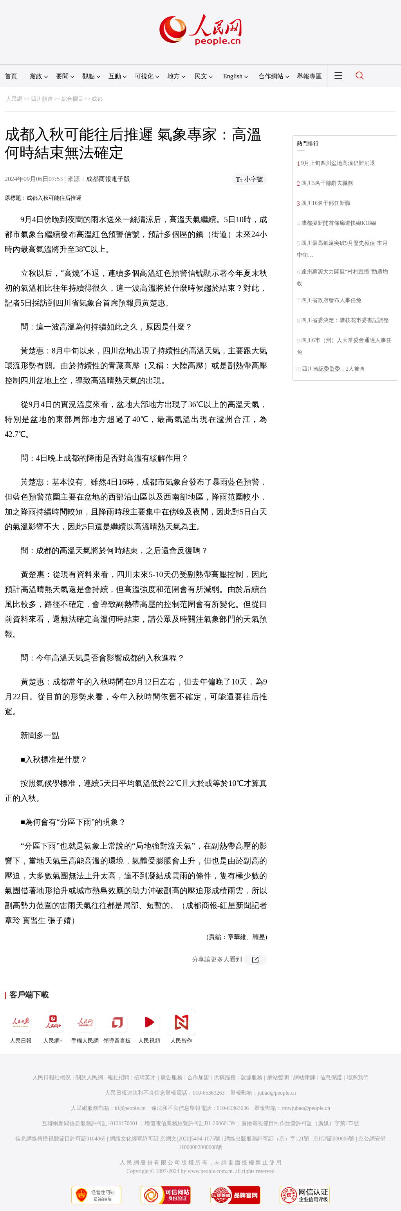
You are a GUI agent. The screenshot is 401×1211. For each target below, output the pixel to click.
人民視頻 (149, 1026)
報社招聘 (119, 1078)
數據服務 (251, 1078)
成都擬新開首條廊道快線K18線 (338, 223)
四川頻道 (42, 99)
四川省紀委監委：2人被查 (333, 369)
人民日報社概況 (52, 1078)
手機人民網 (85, 1026)
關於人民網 (89, 1078)
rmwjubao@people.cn (306, 1108)
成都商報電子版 (108, 179)
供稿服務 (225, 1078)
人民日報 (20, 1026)
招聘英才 (145, 1078)
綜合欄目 (72, 99)
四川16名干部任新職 (325, 203)
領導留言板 (117, 1026)
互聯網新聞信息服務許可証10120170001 (90, 1123)
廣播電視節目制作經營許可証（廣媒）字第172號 (300, 1123)
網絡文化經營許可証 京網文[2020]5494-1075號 (165, 1139)
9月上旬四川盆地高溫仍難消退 (338, 163)
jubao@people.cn (277, 1093)
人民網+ (53, 1026)
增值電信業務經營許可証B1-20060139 (190, 1123)
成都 (97, 99)
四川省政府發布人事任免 (331, 300)
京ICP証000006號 (334, 1139)
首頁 (11, 76)
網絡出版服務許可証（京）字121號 (266, 1139)
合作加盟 (198, 1078)
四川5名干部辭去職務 (327, 183)
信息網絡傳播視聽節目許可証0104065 (60, 1139)
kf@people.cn (130, 1108)
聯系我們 (357, 1078)
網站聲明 (278, 1078)
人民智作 (181, 1026)
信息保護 (331, 1078)
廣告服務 (171, 1078)
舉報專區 (309, 76)
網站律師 (304, 1078)
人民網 (14, 99)
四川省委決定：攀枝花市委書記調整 (345, 320)
